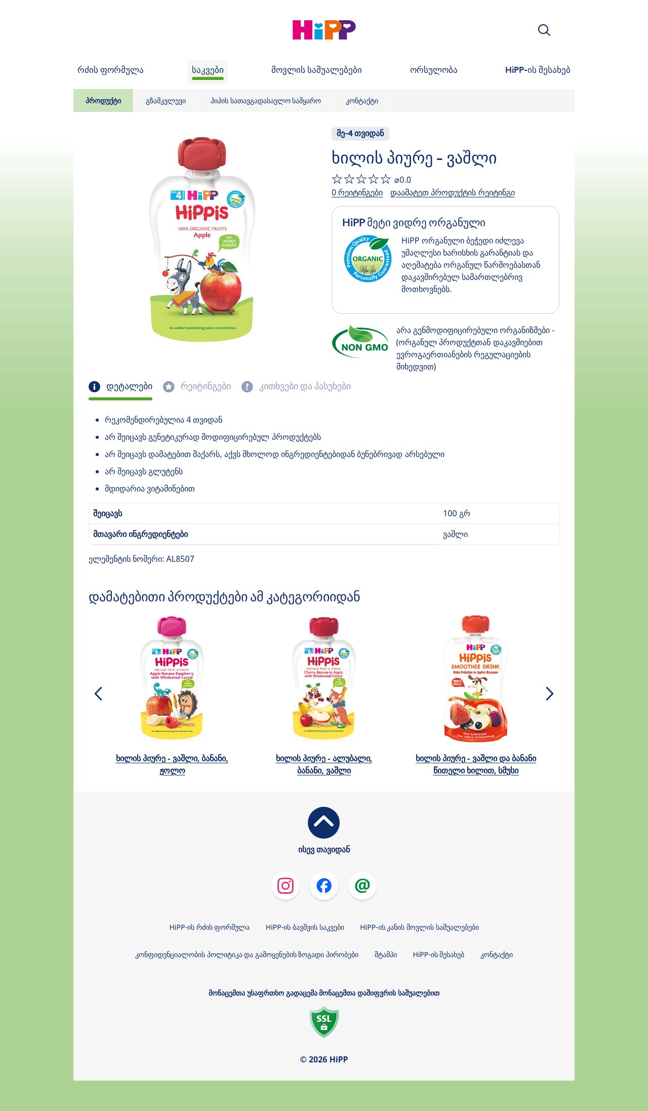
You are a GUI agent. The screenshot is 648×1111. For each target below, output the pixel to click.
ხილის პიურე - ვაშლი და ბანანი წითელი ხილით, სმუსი (476, 764)
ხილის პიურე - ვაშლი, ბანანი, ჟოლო (172, 764)
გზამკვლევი (166, 100)
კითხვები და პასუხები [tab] (304, 386)
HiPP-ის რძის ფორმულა (209, 927)
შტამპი (386, 954)
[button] (544, 30)
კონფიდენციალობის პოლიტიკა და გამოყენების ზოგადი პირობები (246, 954)
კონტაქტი (362, 100)
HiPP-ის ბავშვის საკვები (305, 927)
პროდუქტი (103, 100)
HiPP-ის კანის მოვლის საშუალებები (419, 927)
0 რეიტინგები (357, 192)
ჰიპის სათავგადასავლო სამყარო (266, 100)
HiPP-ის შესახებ (438, 954)
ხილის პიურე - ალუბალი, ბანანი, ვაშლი (324, 764)
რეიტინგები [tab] (205, 386)
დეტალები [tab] (128, 386)
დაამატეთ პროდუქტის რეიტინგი (452, 192)
